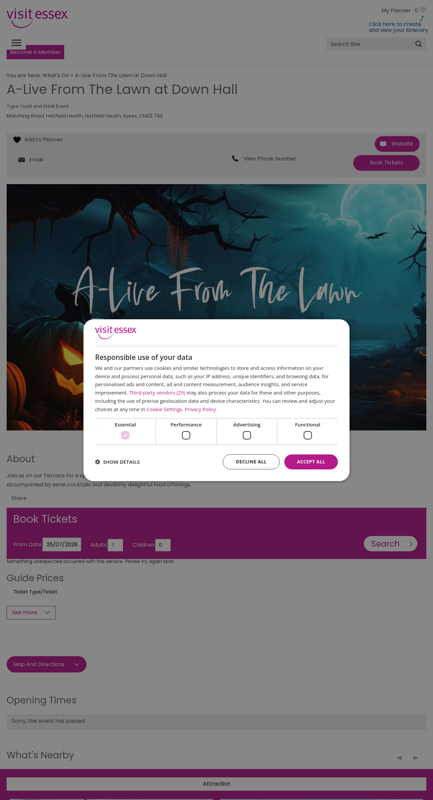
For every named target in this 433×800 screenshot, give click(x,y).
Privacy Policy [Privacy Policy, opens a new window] (200, 409)
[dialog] (216, 400)
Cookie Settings (164, 409)
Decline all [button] (251, 461)
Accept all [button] (311, 461)
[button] (117, 461)
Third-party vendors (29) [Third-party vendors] (157, 392)
